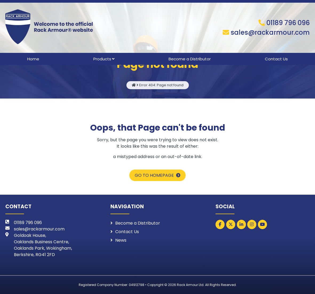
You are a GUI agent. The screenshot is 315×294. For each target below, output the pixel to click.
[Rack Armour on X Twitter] (230, 224)
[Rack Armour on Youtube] (262, 224)
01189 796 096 (288, 22)
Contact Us (276, 59)
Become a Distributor (190, 59)
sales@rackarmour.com (270, 32)
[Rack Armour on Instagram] (251, 224)
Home (33, 59)
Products (102, 59)
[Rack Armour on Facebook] (220, 224)
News (120, 240)
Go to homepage (154, 175)
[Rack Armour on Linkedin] (241, 224)
